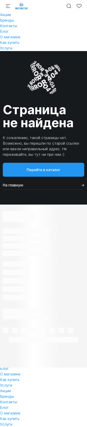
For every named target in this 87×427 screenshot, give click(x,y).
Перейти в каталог (43, 169)
